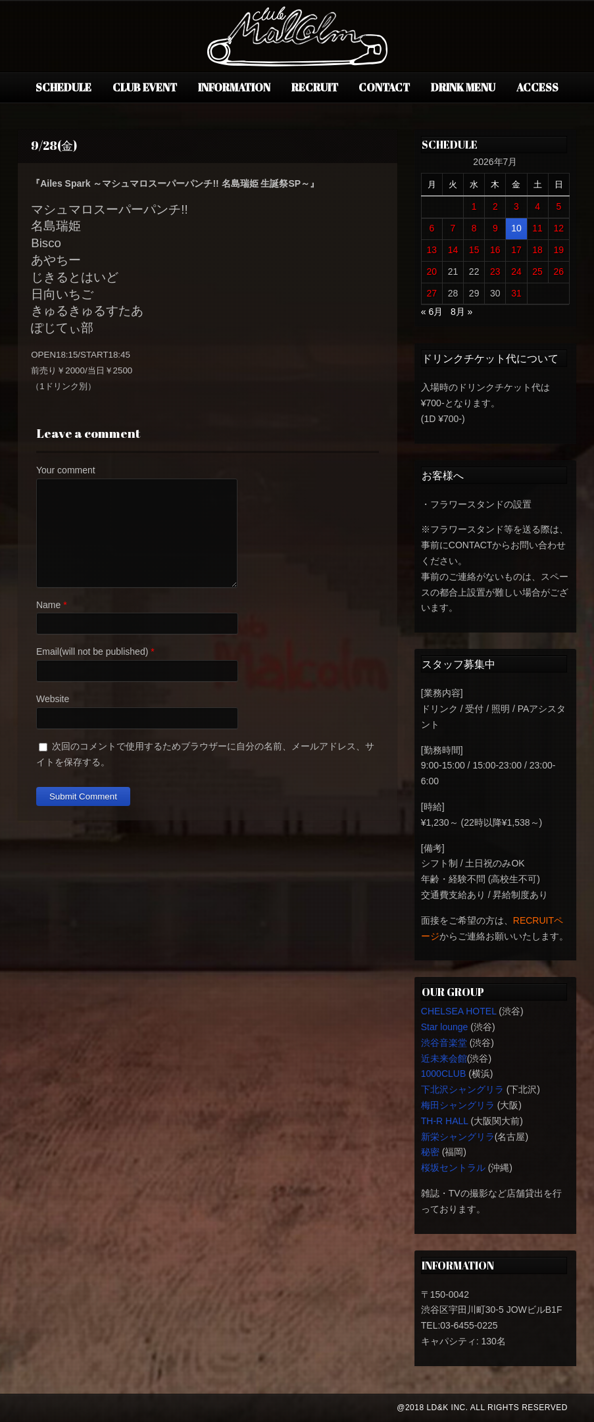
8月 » (461, 311)
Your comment (65, 470)
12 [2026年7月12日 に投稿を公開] (559, 228)
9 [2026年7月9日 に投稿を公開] (495, 228)
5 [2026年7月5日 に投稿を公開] (558, 206)
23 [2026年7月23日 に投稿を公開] (495, 271)
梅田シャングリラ (458, 1105)
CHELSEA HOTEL (459, 1011)
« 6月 (432, 311)
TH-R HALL (444, 1121)
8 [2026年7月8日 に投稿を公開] (474, 228)
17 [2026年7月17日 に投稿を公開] (516, 250)
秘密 (430, 1152)
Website (52, 699)
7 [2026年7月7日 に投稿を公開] (453, 228)
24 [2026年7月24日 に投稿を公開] (516, 271)
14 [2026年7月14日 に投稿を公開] (453, 250)
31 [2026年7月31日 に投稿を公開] (516, 293)
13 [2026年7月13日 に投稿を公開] (432, 250)
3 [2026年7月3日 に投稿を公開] (516, 206)
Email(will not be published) (92, 651)
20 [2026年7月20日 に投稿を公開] (432, 271)
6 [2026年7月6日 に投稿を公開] (431, 228)
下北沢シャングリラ (462, 1089)
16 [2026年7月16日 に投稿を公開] (495, 250)
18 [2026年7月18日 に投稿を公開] (537, 250)
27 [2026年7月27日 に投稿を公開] (432, 293)
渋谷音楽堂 (444, 1042)
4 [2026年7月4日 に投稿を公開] (537, 206)
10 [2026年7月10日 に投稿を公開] (516, 228)
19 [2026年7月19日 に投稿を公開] (559, 250)
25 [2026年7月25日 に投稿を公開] (537, 271)
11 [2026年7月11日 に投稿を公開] (537, 228)
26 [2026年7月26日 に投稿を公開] (559, 271)
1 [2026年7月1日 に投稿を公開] (474, 206)
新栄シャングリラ (458, 1136)
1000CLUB (443, 1073)
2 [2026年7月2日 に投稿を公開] (495, 206)
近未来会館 (444, 1058)
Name (48, 605)
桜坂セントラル (453, 1167)
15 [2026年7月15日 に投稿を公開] (474, 250)
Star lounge (444, 1027)
